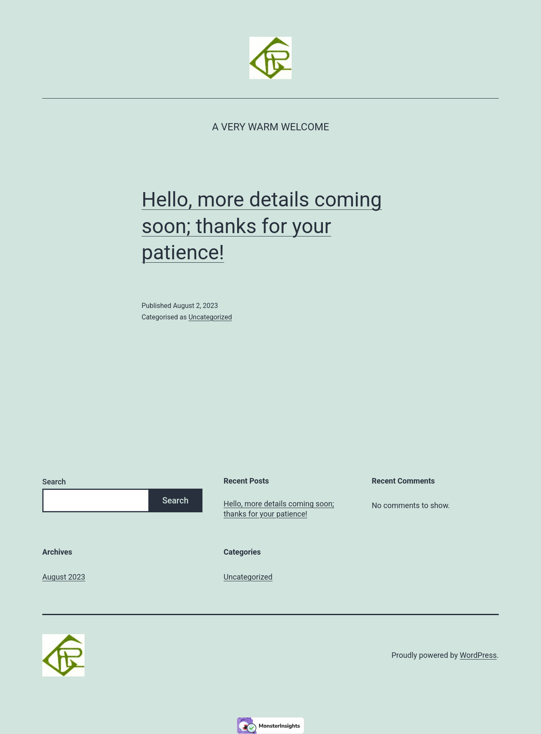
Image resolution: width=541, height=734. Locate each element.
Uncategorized (210, 317)
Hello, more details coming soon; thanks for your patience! (262, 225)
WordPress (478, 655)
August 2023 (63, 576)
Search (54, 481)
